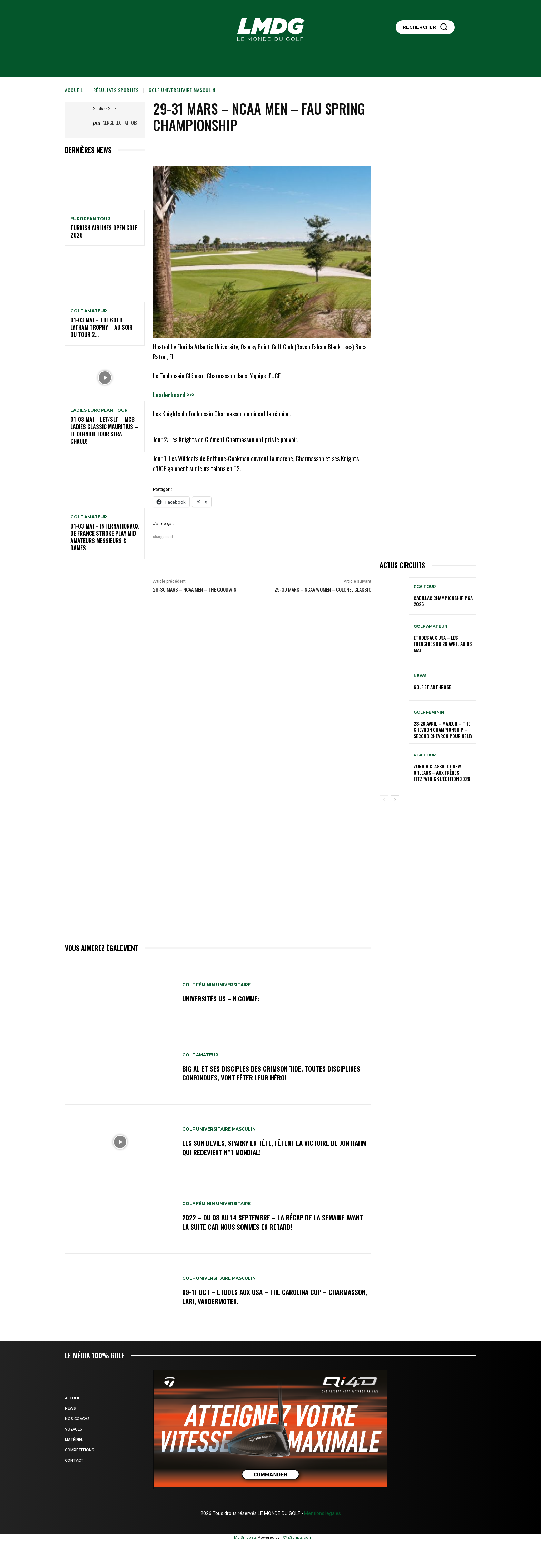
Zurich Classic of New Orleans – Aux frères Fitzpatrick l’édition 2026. (442, 772)
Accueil (74, 90)
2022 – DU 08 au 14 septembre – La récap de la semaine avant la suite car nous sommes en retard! (266, 1222)
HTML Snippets (243, 1537)
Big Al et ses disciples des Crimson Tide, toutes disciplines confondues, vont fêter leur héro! (272, 1073)
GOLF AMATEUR (88, 311)
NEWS (420, 676)
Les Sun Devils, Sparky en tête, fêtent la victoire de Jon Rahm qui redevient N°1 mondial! (267, 1147)
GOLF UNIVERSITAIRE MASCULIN (182, 90)
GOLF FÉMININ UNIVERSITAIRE (216, 985)
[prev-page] (384, 799)
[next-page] (395, 799)
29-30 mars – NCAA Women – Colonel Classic (322, 589)
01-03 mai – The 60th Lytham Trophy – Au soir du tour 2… (101, 327)
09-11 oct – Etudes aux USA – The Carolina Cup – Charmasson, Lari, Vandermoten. (256, 1296)
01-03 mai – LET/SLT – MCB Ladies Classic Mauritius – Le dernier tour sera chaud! (104, 430)
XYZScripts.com (297, 1537)
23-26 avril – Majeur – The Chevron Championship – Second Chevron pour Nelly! (444, 729)
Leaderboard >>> (173, 394)
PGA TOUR (425, 587)
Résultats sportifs (116, 90)
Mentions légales (322, 1513)
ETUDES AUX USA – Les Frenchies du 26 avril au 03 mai (443, 643)
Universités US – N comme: (221, 999)
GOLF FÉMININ (429, 712)
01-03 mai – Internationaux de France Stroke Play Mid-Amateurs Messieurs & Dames (104, 537)
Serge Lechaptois (120, 122)
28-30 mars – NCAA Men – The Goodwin (194, 589)
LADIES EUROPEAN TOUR (99, 410)
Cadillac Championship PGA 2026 (443, 601)
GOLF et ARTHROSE (432, 686)
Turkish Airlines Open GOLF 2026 (103, 231)
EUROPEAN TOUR (90, 219)
